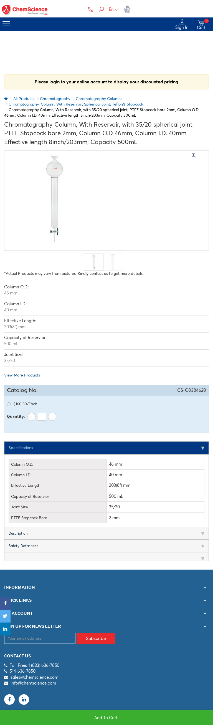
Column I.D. (21, 475)
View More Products (22, 375)
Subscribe (96, 638)
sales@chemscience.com (34, 677)
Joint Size (19, 507)
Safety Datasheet (23, 546)
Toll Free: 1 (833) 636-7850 (34, 665)
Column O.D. (22, 464)
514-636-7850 (23, 671)
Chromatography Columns (99, 98)
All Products (23, 98)
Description (18, 534)
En (114, 9)
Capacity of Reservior (30, 496)
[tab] (106, 448)
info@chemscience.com (33, 683)
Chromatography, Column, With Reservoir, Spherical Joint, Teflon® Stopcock (76, 104)
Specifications (22, 448)
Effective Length (25, 485)
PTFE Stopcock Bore (29, 518)
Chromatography (55, 98)
